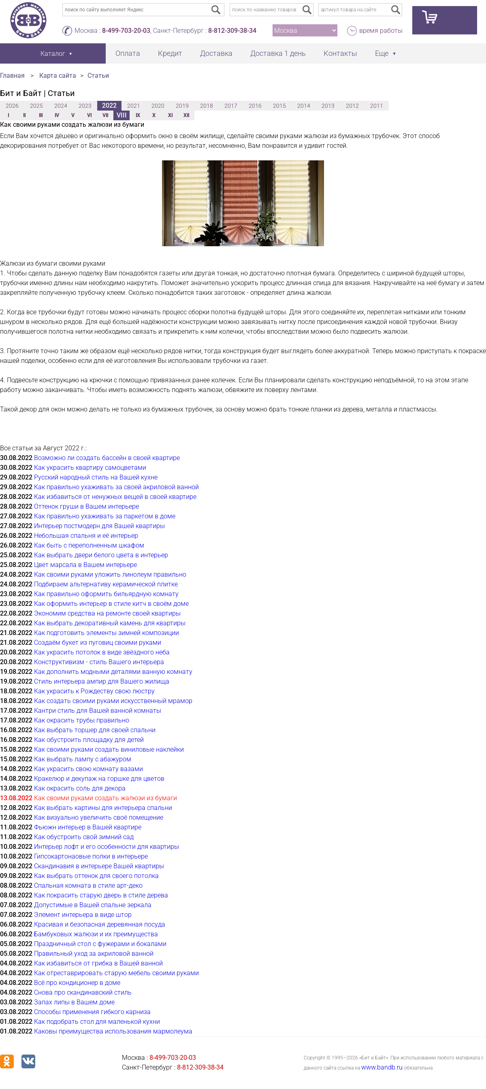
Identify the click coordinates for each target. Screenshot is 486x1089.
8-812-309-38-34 (232, 30)
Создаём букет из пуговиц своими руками (97, 642)
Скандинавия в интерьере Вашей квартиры (99, 866)
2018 (206, 105)
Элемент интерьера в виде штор (83, 915)
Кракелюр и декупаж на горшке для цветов (99, 778)
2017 (230, 105)
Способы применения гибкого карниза (92, 1012)
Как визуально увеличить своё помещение (98, 817)
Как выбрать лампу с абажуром (82, 759)
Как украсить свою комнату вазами (88, 769)
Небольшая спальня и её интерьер (86, 535)
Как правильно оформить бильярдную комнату (106, 594)
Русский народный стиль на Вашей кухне (96, 477)
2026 (12, 105)
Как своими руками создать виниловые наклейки (109, 749)
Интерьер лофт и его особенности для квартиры (106, 846)
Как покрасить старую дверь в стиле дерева (101, 895)
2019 (182, 105)
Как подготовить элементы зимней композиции (106, 633)
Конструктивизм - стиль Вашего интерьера (99, 662)
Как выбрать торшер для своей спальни (95, 730)
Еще (381, 53)
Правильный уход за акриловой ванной (93, 953)
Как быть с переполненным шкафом (89, 545)
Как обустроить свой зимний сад (84, 837)
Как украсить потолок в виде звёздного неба (102, 652)
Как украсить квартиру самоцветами (90, 467)
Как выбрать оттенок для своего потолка (96, 876)
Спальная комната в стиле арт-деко (88, 885)
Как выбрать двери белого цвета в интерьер (101, 555)
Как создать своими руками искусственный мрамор (113, 701)
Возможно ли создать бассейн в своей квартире (107, 458)
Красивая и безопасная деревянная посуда (99, 924)
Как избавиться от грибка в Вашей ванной (98, 963)
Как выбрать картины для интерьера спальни (103, 808)
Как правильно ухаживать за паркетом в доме (104, 516)
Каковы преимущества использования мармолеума (113, 1031)
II (24, 115)
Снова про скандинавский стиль (83, 992)
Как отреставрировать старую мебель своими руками (116, 973)
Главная (12, 75)
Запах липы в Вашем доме (74, 1002)
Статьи (98, 75)
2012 (352, 105)
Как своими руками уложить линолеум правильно (110, 574)
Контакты (340, 53)
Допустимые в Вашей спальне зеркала (92, 905)
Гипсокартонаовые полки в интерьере (91, 856)
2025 (36, 105)
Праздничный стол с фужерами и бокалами (100, 944)
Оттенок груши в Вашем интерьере (86, 506)
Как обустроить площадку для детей (89, 740)
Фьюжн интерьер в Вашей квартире (87, 827)
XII (186, 115)
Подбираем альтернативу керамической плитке (106, 584)
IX (138, 115)
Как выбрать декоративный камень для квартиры (109, 623)
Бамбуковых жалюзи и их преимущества (96, 934)
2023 (85, 105)
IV (57, 115)
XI (170, 115)
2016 (255, 105)
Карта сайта (57, 75)
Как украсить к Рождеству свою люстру (94, 691)
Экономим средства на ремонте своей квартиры (107, 613)
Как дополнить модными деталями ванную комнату (113, 672)
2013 (328, 105)
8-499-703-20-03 (126, 30)
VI (89, 115)
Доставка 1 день (278, 53)
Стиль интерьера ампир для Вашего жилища (101, 681)
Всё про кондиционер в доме (77, 983)
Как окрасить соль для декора (80, 788)
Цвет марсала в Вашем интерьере (85, 565)
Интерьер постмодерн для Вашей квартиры (99, 526)
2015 (279, 105)
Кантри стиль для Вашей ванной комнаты (97, 710)
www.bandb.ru (382, 1067)
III (41, 115)
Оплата (127, 53)
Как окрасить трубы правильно (81, 720)
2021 (133, 105)
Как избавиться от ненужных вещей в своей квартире (115, 497)
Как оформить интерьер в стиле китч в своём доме (111, 603)
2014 (303, 105)
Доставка (216, 53)
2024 (60, 105)
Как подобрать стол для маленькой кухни (97, 1021)
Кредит (170, 53)
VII (105, 115)
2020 (157, 105)
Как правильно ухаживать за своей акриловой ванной (116, 487)
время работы (381, 30)
